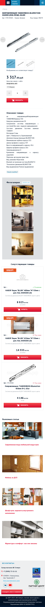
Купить (24, 309)
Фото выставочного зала (11, 581)
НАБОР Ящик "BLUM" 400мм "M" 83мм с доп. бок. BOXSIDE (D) (22, 291)
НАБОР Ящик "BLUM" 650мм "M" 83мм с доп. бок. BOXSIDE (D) (22, 339)
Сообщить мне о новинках (12, 592)
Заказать (19, 100)
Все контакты (7, 563)
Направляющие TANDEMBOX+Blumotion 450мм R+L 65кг (22, 387)
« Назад (4, 9)
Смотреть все (26, 182)
